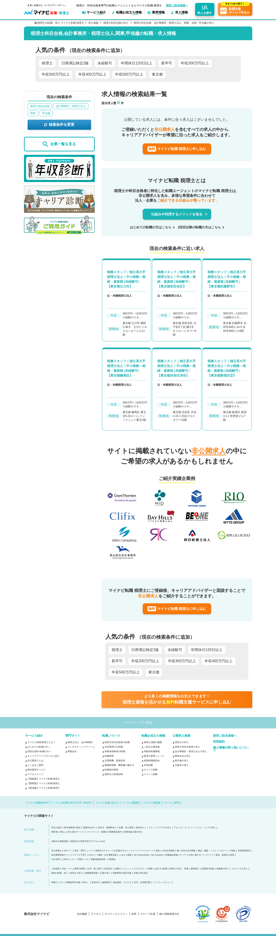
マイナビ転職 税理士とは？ (41, 742)
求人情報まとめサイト (61, 851)
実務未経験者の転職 (115, 751)
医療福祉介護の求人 (133, 832)
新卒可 (166, 63)
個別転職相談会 (152, 760)
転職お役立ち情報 (153, 735)
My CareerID (157, 855)
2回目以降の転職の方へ (39, 751)
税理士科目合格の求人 (116, 22)
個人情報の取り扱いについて (231, 749)
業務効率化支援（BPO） (77, 882)
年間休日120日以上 (136, 63)
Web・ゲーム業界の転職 (73, 869)
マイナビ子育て (79, 855)
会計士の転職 (161, 869)
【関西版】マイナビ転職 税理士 (43, 783)
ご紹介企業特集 (152, 747)
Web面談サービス (36, 769)
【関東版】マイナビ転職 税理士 (43, 779)
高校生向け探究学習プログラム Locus (87, 841)
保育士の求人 (76, 873)
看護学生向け (89, 828)
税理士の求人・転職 (179, 869)
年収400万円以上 (92, 74)
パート (190, 828)
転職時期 (109, 756)
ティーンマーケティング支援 (146, 851)
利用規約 (219, 741)
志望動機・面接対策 (115, 760)
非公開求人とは (35, 760)
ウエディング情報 (227, 851)
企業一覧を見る (59, 144)
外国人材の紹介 (141, 873)
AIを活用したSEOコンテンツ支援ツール (70, 859)
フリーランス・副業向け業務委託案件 (104, 832)
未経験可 (104, 63)
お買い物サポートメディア (201, 855)
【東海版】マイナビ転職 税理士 (43, 788)
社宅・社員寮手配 (142, 882)
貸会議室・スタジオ (122, 882)
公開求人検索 (181, 735)
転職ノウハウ (111, 735)
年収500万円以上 (129, 74)
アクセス (96, 914)
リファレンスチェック (163, 882)
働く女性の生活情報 (186, 851)
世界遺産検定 (244, 851)
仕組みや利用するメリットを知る (176, 214)
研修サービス (57, 882)
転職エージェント (123, 869)
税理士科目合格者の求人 (187, 747)
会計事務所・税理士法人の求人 (191, 751)
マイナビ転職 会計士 (106, 802)
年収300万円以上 (56, 74)
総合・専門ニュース (83, 851)
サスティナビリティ (116, 914)
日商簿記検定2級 (75, 63)
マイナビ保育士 (172, 802)
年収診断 (148, 765)
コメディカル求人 (239, 869)
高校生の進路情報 (59, 841)
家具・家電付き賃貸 (225, 855)
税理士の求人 (182, 742)
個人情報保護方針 (169, 914)
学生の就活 (56, 828)
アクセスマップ (35, 774)
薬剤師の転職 (208, 869)
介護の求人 (105, 873)
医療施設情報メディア (176, 855)
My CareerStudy (141, 855)
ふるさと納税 (125, 855)
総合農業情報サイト (60, 855)
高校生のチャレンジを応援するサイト (112, 851)
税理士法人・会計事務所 (80, 742)
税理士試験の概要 (153, 742)
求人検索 (93, 22)
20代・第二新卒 (94, 869)
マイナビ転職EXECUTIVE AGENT (72, 802)
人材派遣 (55, 869)
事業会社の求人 (183, 756)
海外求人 (140, 828)
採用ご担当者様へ (177, 5)
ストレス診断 (151, 774)
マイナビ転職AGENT (37, 802)
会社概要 (82, 914)
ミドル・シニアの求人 (205, 828)
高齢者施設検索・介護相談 (103, 859)
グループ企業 (147, 914)
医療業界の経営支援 (122, 873)
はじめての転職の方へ (38, 747)
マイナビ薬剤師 (151, 802)
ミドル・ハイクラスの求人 (159, 828)
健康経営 (106, 882)
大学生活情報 (168, 851)
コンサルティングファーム (81, 747)
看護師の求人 (222, 869)
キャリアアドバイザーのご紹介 (43, 756)
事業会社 (72, 751)
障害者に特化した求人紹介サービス (67, 832)
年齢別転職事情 (152, 751)
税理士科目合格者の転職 (117, 742)
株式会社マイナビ (37, 913)
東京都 (157, 74)
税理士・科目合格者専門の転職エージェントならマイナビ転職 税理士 (119, 5)
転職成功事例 (111, 769)
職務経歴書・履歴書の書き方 (119, 765)
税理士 (47, 63)
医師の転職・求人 (59, 873)
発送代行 (96, 882)
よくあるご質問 (35, 765)
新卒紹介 (108, 869)
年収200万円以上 (195, 63)
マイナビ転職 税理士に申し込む (176, 149)
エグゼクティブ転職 (143, 869)
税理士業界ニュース (154, 756)
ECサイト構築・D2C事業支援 (103, 855)
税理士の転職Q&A (114, 774)
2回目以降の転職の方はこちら (199, 227)
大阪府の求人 (182, 765)
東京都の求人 (182, 760)
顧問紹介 (195, 869)
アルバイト (179, 828)
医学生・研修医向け (107, 828)
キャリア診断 (151, 769)
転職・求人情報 (126, 828)
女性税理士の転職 (114, 747)
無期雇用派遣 (91, 873)
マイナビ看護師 (130, 802)
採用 (133, 914)
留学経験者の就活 (72, 828)
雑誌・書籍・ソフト (207, 851)
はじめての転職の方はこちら (150, 227)
